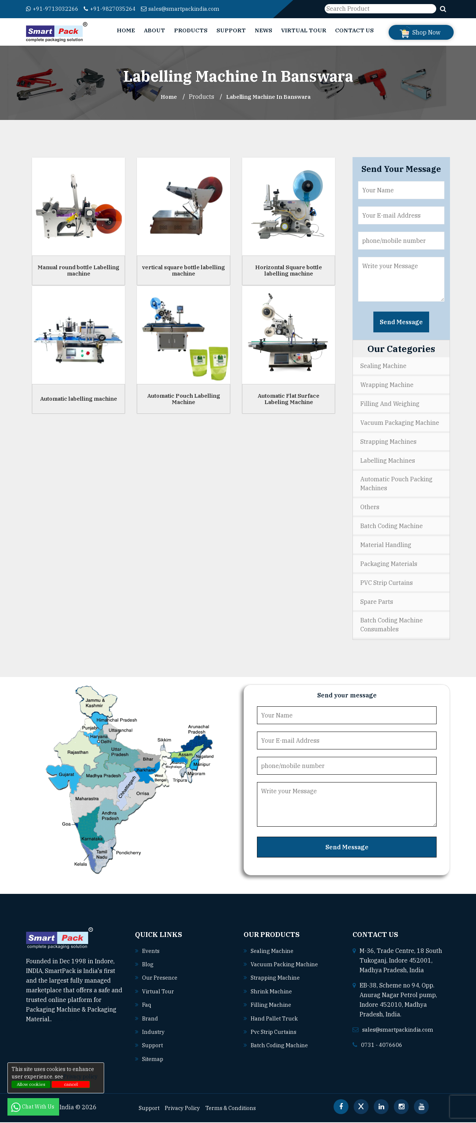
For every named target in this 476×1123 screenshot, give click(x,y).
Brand (150, 1019)
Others (369, 508)
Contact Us (354, 30)
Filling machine (272, 1006)
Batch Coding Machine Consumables (391, 626)
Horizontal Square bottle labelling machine (288, 270)
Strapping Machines (388, 441)
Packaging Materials (388, 565)
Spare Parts (376, 602)
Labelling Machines (387, 460)
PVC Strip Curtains (386, 583)
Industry (154, 1032)
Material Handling (385, 546)
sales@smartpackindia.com (194, 8)
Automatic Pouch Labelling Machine (183, 399)
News (263, 30)
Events (151, 952)
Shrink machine (273, 992)
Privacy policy (80, 1076)
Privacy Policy (186, 1108)
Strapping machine (277, 979)
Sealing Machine (383, 366)
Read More (70, 1021)
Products (191, 30)
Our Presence (161, 979)
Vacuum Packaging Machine (399, 422)
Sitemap (153, 1059)
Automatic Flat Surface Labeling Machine (288, 399)
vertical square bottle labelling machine (183, 270)
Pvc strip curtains (276, 1032)
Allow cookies (31, 1084)
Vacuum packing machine (287, 966)
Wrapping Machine (387, 384)
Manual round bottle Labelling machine (78, 270)
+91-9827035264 (117, 8)
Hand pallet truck (276, 1019)
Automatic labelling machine (78, 398)
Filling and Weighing (389, 403)
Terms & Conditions (239, 1108)
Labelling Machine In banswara (269, 96)
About (154, 30)
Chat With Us (33, 1106)
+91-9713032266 (55, 8)
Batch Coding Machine (391, 527)
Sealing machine (274, 952)
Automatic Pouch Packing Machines (396, 484)
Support (231, 30)
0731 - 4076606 (384, 1046)
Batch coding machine (282, 1046)
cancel (71, 1084)
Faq (147, 1006)
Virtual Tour (303, 30)
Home (126, 30)
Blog (148, 966)
